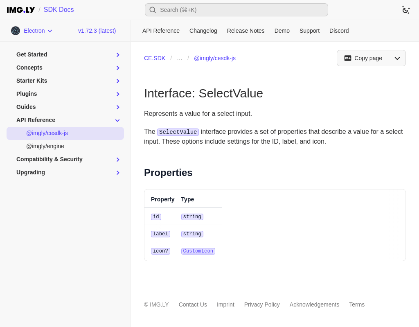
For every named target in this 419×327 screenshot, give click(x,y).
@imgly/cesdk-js (215, 58)
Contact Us (193, 303)
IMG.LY (159, 303)
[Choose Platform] (31, 30)
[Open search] (236, 9)
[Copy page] (363, 58)
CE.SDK (154, 58)
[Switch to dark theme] (405, 9)
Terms (357, 303)
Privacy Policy (262, 303)
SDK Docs (59, 9)
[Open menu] (397, 58)
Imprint (225, 303)
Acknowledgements (314, 303)
